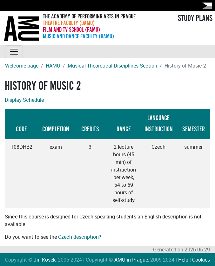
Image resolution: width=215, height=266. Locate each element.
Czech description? (79, 236)
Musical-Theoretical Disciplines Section (112, 65)
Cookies (201, 259)
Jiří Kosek (45, 259)
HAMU (53, 65)
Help (183, 259)
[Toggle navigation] (14, 51)
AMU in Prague (131, 259)
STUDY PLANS (195, 18)
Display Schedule (24, 99)
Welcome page (21, 65)
